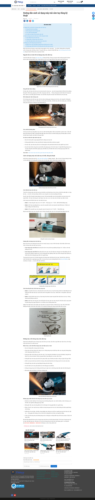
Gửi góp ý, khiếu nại (55, 474)
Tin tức (34, 5)
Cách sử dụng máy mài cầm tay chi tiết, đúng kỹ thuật (36, 35)
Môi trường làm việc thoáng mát (33, 30)
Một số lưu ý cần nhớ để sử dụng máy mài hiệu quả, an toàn (39, 44)
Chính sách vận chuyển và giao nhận (44, 478)
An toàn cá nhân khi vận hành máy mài (34, 34)
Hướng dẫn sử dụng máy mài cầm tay (34, 39)
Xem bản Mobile (54, 476)
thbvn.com (25, 18)
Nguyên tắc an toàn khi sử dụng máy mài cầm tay (35, 27)
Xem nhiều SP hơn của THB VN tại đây (48, 5)
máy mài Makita (64, 259)
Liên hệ (38, 5)
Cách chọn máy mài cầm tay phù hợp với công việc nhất (40, 152)
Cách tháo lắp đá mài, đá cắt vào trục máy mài (36, 41)
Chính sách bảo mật (40, 476)
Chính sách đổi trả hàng (41, 471)
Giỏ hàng (80, 2)
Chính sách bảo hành (41, 474)
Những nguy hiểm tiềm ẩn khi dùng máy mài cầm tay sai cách (39, 46)
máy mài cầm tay (39, 57)
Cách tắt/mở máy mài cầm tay (32, 37)
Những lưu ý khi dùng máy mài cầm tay (32, 42)
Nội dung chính (47, 24)
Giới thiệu (29, 5)
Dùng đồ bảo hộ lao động (31, 29)
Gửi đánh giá (53, 466)
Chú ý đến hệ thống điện (31, 32)
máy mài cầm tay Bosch (42, 158)
